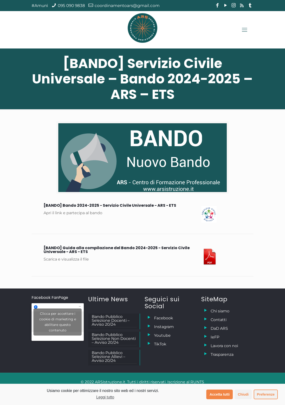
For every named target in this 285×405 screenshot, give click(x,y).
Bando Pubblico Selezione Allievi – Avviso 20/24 (108, 357)
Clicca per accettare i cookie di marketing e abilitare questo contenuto (57, 321)
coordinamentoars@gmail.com (127, 5)
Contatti (219, 319)
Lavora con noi (224, 345)
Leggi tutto (105, 397)
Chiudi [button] (243, 394)
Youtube (162, 335)
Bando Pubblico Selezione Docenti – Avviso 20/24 (111, 321)
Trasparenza (222, 354)
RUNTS (197, 382)
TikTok (160, 344)
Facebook (163, 318)
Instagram (164, 326)
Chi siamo (220, 311)
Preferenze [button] (266, 394)
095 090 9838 (71, 5)
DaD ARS (219, 328)
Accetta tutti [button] (220, 394)
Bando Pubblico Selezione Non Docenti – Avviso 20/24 (114, 339)
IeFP (215, 337)
